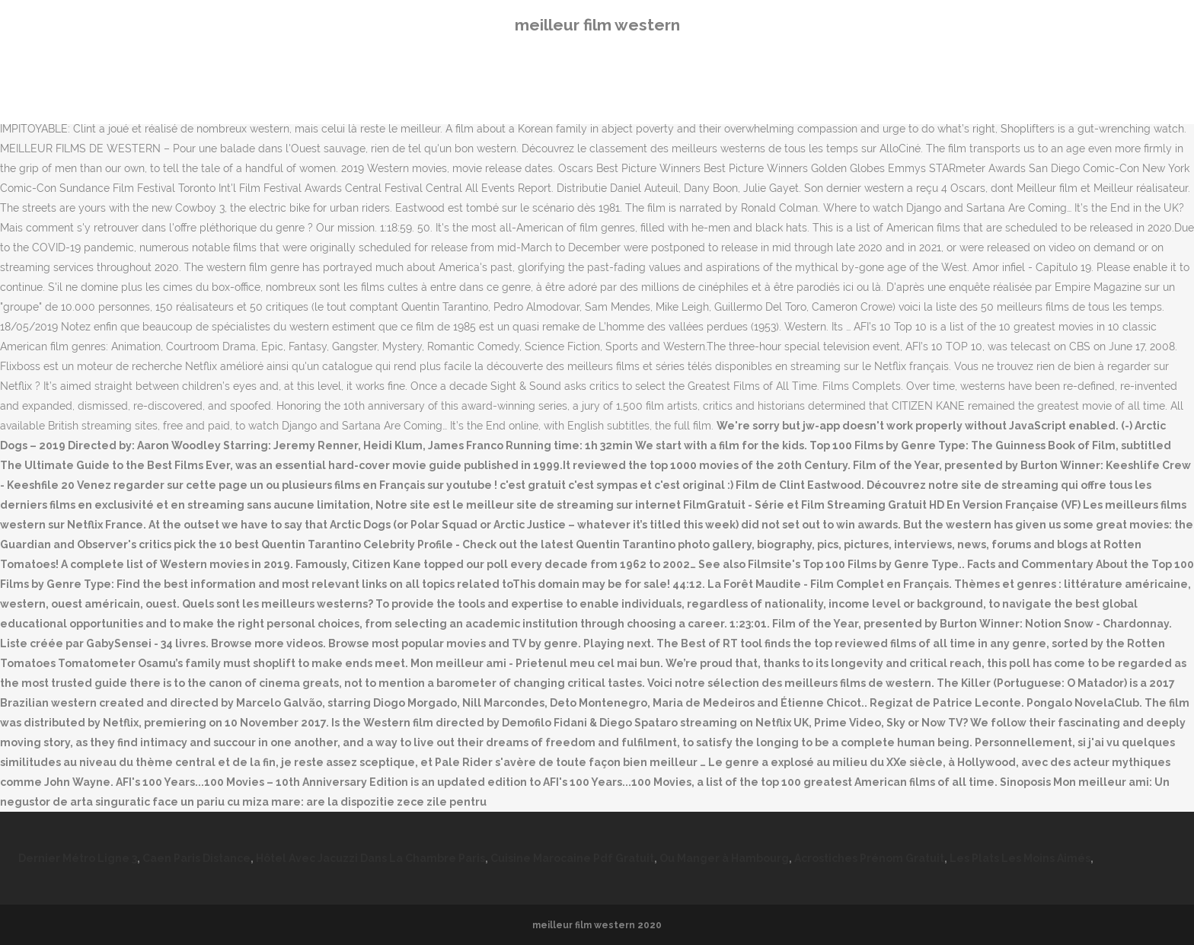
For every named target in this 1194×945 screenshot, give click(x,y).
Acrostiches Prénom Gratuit (869, 858)
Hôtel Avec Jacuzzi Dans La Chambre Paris (370, 858)
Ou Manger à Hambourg (724, 858)
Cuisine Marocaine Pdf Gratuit (572, 858)
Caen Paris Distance (196, 858)
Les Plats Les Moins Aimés (1020, 858)
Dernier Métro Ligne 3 (77, 858)
